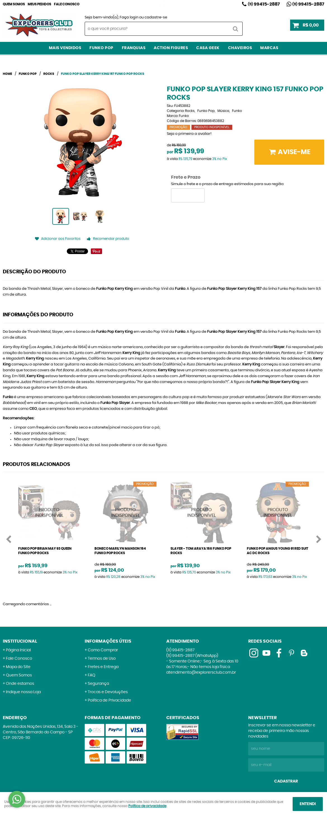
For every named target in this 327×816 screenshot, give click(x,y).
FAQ (91, 675)
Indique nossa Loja (23, 692)
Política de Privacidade (109, 700)
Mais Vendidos (65, 48)
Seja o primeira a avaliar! (189, 134)
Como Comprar (103, 650)
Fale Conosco (66, 4)
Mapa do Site (18, 667)
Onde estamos (20, 684)
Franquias (134, 48)
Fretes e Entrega (103, 667)
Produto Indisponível (49, 513)
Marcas (269, 48)
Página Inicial (18, 650)
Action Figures (171, 48)
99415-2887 (264, 4)
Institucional (20, 641)
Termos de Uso (102, 659)
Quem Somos (14, 4)
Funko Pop (101, 48)
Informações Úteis (108, 641)
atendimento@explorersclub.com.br (201, 672)
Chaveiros (240, 48)
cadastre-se (155, 17)
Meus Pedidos (39, 4)
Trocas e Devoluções (108, 692)
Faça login (129, 17)
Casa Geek (208, 48)
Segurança (98, 684)
